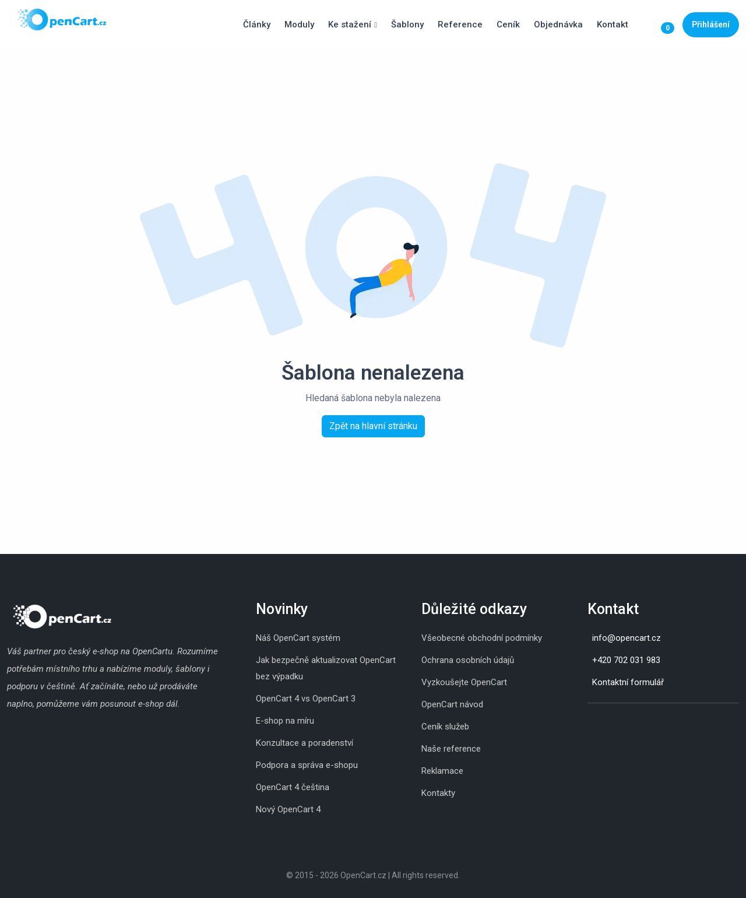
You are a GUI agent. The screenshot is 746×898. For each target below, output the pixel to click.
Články (256, 24)
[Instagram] (587, 721)
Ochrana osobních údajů (467, 660)
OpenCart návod (452, 704)
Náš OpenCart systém (298, 638)
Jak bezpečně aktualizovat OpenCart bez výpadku (326, 668)
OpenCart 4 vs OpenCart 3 (306, 698)
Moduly (299, 24)
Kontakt (612, 24)
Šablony (407, 24)
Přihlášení (711, 24)
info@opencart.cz (626, 638)
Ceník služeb (445, 726)
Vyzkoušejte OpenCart (464, 682)
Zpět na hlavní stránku (373, 426)
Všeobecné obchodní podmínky (481, 638)
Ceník (508, 24)
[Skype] (599, 721)
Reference (460, 24)
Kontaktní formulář (628, 682)
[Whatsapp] (610, 721)
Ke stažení (349, 24)
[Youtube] (622, 721)
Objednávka (558, 24)
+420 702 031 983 (626, 660)
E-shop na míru (285, 720)
